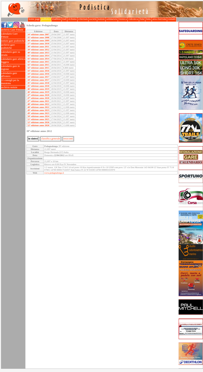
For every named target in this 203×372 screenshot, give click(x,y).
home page (34, 19)
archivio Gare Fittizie (13, 30)
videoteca (133, 19)
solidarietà (112, 19)
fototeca (123, 19)
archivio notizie (13, 87)
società (92, 19)
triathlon (56, 19)
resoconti (68, 138)
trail (64, 19)
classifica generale (50, 138)
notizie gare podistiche (13, 41)
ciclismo (72, 19)
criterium (83, 19)
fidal (142, 19)
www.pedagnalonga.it (54, 173)
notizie (101, 19)
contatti (171, 19)
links (148, 19)
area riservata (159, 19)
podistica (46, 19)
